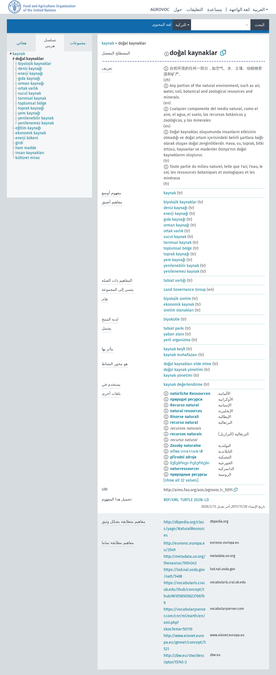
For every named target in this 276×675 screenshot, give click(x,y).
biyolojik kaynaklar (180, 202)
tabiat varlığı (175, 280)
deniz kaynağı (175, 208)
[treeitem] (21, 53)
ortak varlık (173, 231)
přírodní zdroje (183, 457)
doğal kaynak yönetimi (183, 369)
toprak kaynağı (176, 254)
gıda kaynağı (175, 219)
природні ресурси (186, 399)
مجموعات (78, 43)
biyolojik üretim (177, 298)
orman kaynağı (176, 225)
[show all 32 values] (181, 480)
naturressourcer (184, 468)
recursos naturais (186, 434)
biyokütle (172, 319)
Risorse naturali (184, 416)
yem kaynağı (175, 260)
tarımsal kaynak (178, 242)
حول (178, 9)
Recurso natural (184, 405)
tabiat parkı (174, 328)
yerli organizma (177, 340)
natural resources (186, 411)
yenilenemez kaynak (181, 271)
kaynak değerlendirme (183, 384)
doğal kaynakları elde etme (187, 364)
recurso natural (184, 422)
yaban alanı (174, 334)
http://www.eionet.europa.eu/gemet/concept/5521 (185, 642)
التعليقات (194, 9)
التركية (180, 25)
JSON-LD (201, 500)
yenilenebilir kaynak (181, 265)
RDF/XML (171, 500)
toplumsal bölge (178, 248)
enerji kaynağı (176, 213)
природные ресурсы (188, 474)
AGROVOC (159, 9)
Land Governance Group (185, 289)
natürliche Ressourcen (190, 393)
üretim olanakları (179, 310)
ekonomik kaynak (179, 304)
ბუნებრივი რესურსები (189, 463)
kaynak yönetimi (178, 375)
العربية (259, 9)
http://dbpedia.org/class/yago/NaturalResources (184, 529)
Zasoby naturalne (185, 445)
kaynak (108, 43)
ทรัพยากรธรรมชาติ (186, 451)
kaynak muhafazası (180, 354)
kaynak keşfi (174, 349)
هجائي (21, 43)
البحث (259, 25)
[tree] (49, 124)
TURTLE (186, 500)
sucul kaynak (175, 236)
